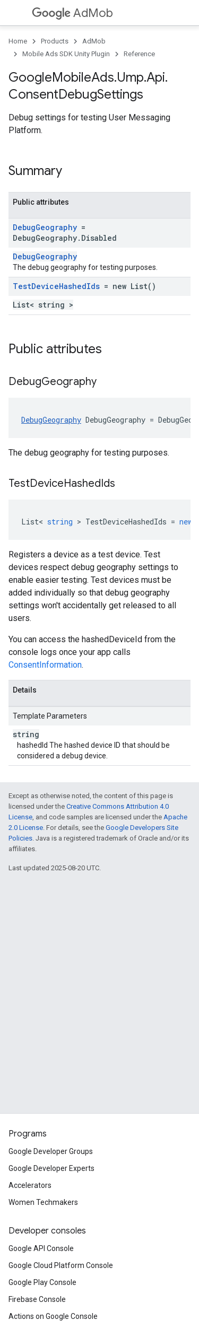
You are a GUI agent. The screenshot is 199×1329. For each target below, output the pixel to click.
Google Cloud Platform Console (60, 1265)
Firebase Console (37, 1299)
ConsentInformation (45, 665)
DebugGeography (45, 227)
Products (54, 41)
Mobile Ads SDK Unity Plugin (66, 54)
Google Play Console (42, 1282)
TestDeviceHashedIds (56, 286)
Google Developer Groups (50, 1151)
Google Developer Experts (51, 1168)
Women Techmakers (43, 1202)
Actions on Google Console (53, 1316)
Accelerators (29, 1185)
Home (17, 41)
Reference (139, 54)
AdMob (72, 13)
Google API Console (41, 1248)
